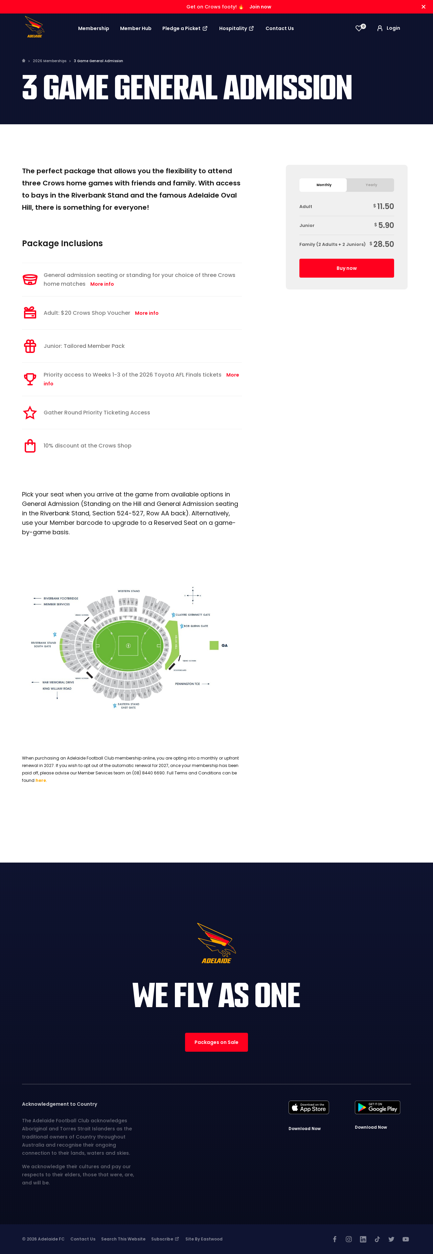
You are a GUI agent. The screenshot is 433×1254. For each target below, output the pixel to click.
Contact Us (280, 28)
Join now (260, 6)
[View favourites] (359, 28)
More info (102, 284)
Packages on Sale (216, 1042)
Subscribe (165, 1239)
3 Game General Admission (98, 60)
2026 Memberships (49, 60)
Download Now (305, 1128)
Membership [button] (93, 28)
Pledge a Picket (185, 28)
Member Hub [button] (136, 28)
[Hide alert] (423, 7)
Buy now (347, 268)
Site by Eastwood (204, 1239)
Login (388, 28)
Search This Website (123, 1239)
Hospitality (237, 28)
